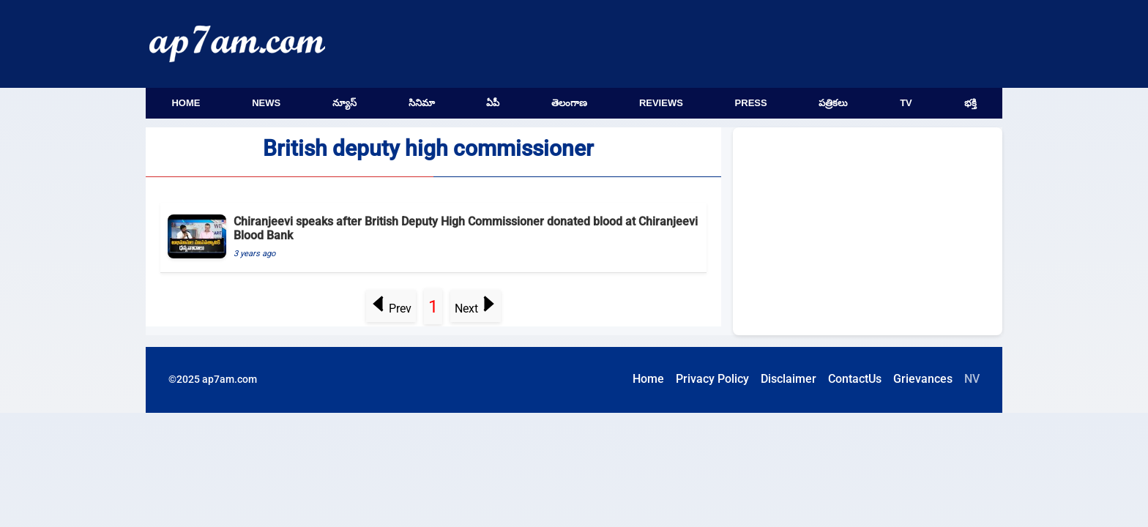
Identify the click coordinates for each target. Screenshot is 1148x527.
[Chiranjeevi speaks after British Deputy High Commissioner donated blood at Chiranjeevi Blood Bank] (433, 238)
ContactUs (854, 379)
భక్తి (970, 102)
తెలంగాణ (569, 102)
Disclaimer (788, 379)
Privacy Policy (712, 379)
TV (906, 102)
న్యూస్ (344, 102)
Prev (391, 308)
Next (475, 308)
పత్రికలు (833, 102)
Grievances (923, 379)
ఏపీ (492, 102)
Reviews (661, 102)
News (266, 102)
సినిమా (422, 102)
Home (185, 102)
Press (751, 102)
